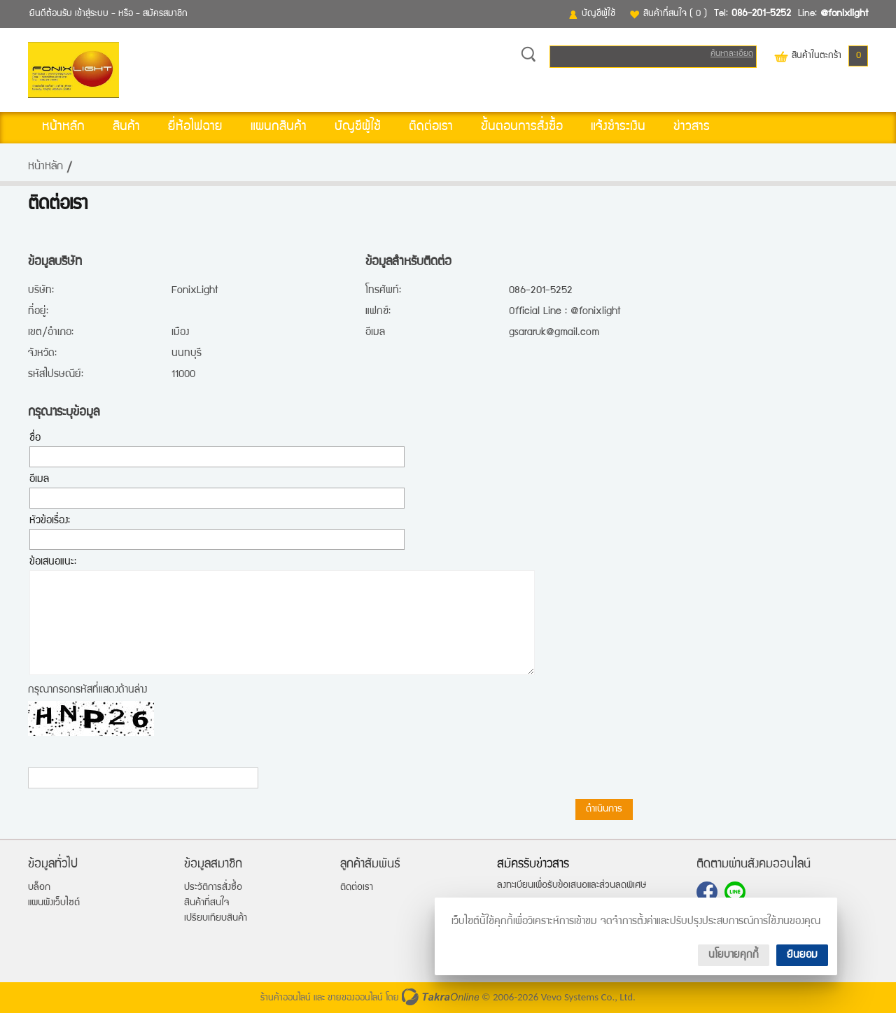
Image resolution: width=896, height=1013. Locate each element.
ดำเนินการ (604, 809)
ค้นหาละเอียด (731, 54)
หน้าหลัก (63, 127)
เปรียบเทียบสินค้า (215, 918)
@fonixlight (844, 14)
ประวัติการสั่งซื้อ (213, 888)
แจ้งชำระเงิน (618, 127)
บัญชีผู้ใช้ (598, 14)
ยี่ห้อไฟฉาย (195, 127)
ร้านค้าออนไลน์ (285, 998)
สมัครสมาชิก (165, 14)
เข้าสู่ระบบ (91, 14)
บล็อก (39, 888)
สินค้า (126, 127)
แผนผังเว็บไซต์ (54, 903)
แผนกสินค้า (279, 127)
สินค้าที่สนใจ (675, 14)
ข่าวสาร (691, 127)
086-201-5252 (761, 14)
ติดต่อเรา (431, 127)
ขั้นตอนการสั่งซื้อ (522, 127)
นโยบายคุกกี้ (733, 955)
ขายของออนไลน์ (355, 998)
